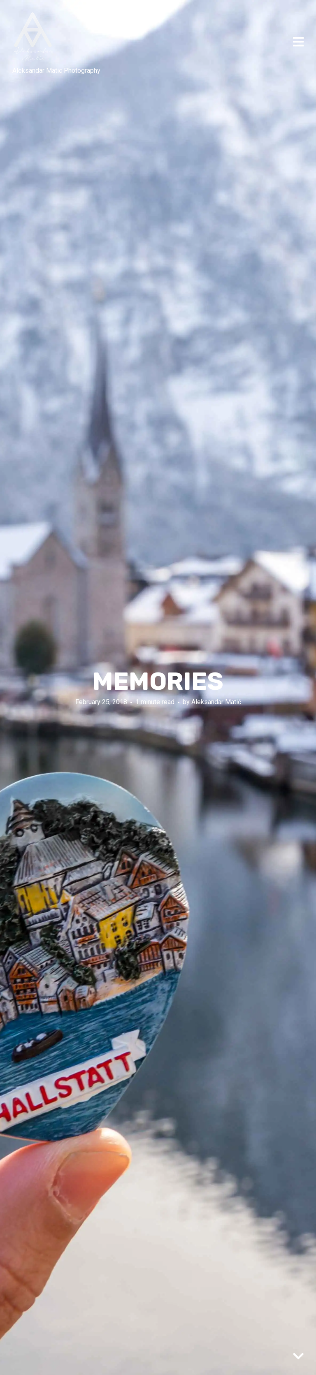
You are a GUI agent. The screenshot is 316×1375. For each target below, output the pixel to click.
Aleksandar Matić (216, 701)
